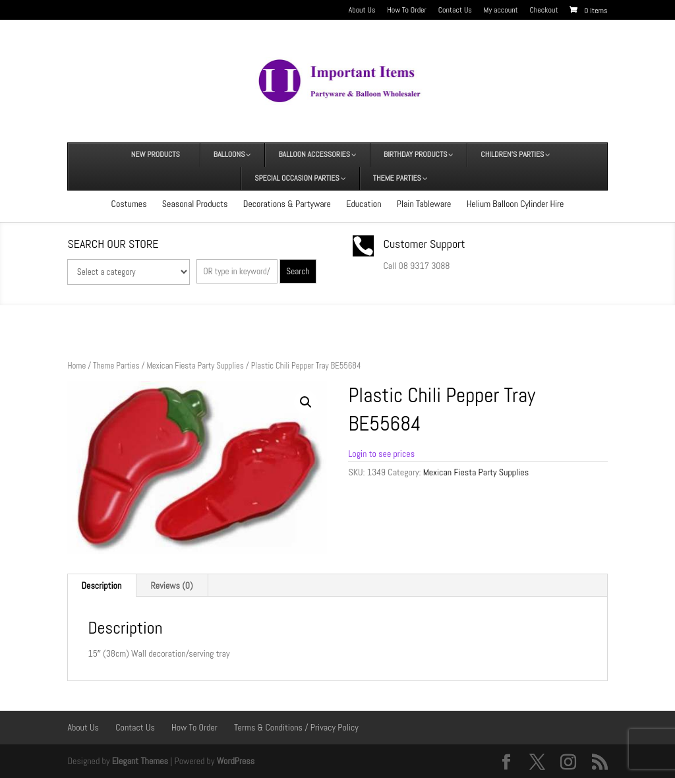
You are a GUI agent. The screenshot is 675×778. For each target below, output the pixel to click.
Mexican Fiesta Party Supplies (194, 365)
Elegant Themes (140, 761)
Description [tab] (101, 585)
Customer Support (424, 243)
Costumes (129, 204)
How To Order (406, 10)
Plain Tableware (424, 204)
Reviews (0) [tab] (172, 585)
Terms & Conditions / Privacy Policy (296, 727)
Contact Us (455, 10)
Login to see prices (381, 454)
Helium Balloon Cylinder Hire (515, 204)
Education (363, 204)
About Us (362, 10)
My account (501, 10)
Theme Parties (116, 365)
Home (76, 365)
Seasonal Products (195, 204)
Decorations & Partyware (287, 204)
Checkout (544, 10)
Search (297, 271)
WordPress (236, 761)
